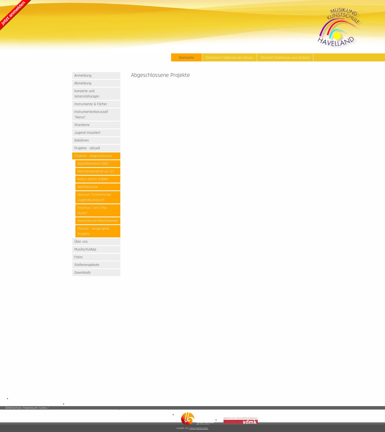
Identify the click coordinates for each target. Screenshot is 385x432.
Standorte (82, 125)
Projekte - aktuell (87, 148)
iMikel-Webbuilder (198, 428)
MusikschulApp (85, 249)
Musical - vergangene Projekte (93, 231)
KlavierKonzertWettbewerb (98, 220)
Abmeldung (82, 83)
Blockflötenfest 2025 (93, 163)
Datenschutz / (14, 408)
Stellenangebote (86, 264)
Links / (44, 408)
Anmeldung (82, 75)
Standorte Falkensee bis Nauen (229, 57)
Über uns (81, 241)
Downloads (82, 272)
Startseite (186, 57)
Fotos (78, 257)
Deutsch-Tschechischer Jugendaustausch (94, 197)
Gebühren (81, 140)
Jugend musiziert (87, 132)
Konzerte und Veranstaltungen (86, 94)
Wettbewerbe (88, 186)
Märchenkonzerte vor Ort (96, 171)
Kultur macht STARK (93, 179)
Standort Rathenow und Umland (285, 57)
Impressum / (32, 408)
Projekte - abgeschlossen (93, 156)
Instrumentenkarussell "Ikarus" (91, 114)
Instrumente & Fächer (90, 104)
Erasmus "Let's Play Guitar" (92, 210)
